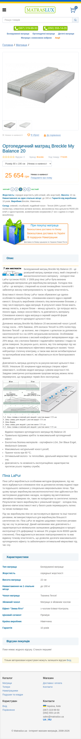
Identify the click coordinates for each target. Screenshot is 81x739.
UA (44, 719)
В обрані (35, 135)
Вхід (69, 660)
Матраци (21, 45)
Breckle (40, 157)
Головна (7, 45)
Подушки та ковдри (12, 694)
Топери (6, 687)
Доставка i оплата (52, 683)
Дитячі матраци (66, 34)
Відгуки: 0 (20, 157)
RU (49, 719)
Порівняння (8, 710)
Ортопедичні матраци (44, 34)
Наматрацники (10, 690)
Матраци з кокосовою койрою (36, 38)
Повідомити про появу (41, 178)
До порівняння (54, 135)
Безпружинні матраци (18, 34)
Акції (57, 38)
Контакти (48, 687)
